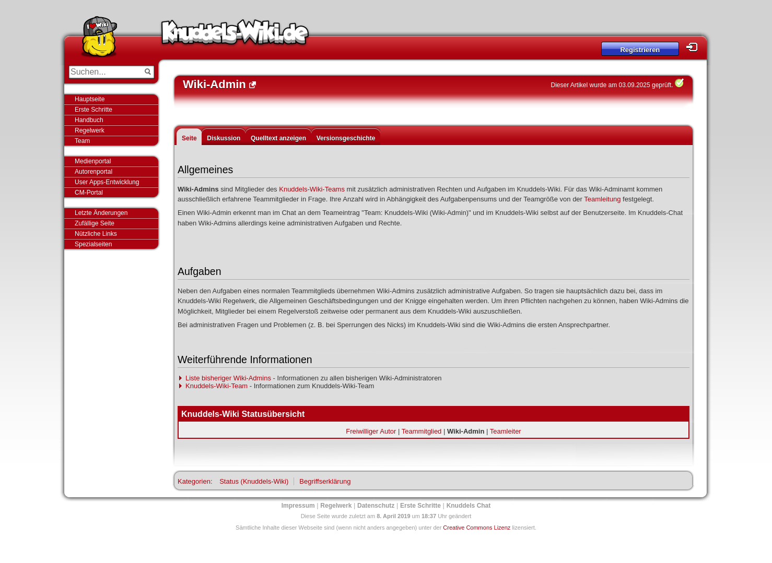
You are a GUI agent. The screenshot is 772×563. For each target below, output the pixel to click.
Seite (189, 138)
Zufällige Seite (94, 223)
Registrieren (640, 50)
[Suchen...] (104, 72)
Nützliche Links (96, 233)
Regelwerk (89, 130)
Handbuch (89, 120)
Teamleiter (505, 431)
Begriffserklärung (324, 481)
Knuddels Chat (469, 505)
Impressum (298, 505)
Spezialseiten (93, 244)
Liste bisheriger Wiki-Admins (228, 378)
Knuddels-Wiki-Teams (312, 189)
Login (694, 47)
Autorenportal (93, 171)
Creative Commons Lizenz (476, 527)
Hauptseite (89, 99)
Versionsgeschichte (346, 138)
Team (82, 141)
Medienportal (93, 161)
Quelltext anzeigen (278, 138)
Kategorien (194, 481)
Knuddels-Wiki (235, 35)
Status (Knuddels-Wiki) (253, 481)
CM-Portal (89, 192)
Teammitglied (422, 431)
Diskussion (223, 138)
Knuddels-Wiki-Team (216, 386)
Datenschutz (375, 505)
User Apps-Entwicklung (107, 182)
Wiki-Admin (465, 431)
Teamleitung (602, 199)
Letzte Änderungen (101, 213)
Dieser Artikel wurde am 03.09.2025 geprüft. (612, 85)
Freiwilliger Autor (371, 431)
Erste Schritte (93, 109)
